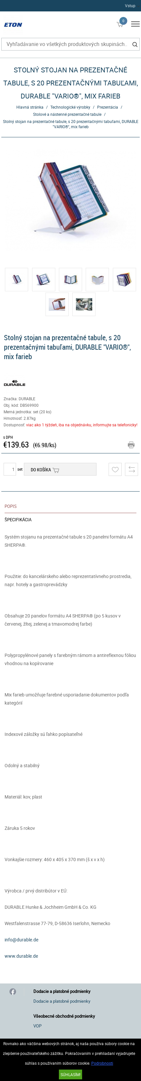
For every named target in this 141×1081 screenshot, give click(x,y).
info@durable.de (21, 939)
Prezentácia (107, 107)
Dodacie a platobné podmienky (61, 1001)
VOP (37, 1026)
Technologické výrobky (70, 107)
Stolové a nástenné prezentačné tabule (67, 114)
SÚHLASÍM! (70, 1074)
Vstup (130, 5)
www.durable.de (21, 956)
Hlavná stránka (30, 107)
